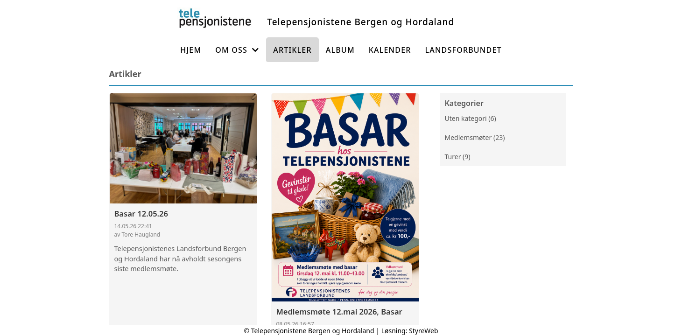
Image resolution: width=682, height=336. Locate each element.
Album (340, 50)
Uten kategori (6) (470, 118)
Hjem (190, 50)
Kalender (390, 50)
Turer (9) (458, 156)
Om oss (237, 50)
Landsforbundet (463, 50)
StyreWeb (423, 330)
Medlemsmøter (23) (475, 137)
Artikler (292, 50)
